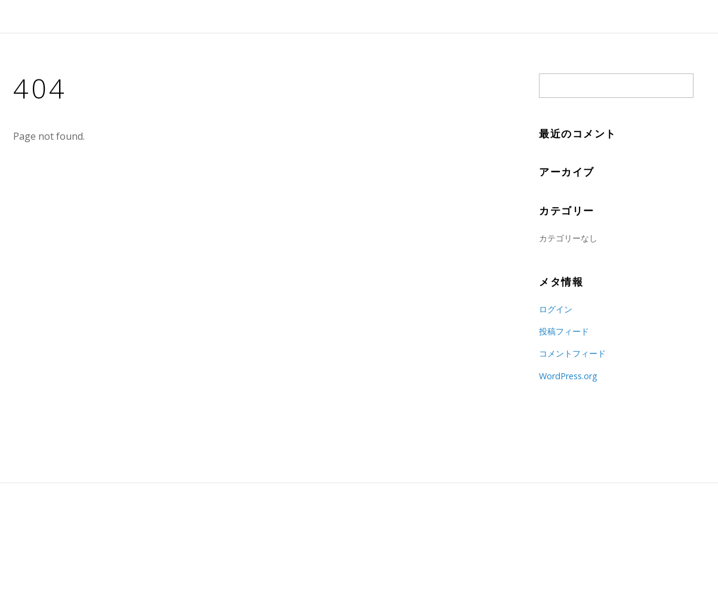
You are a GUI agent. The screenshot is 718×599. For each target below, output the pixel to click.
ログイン (555, 309)
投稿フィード (564, 331)
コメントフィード (572, 353)
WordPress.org (568, 376)
